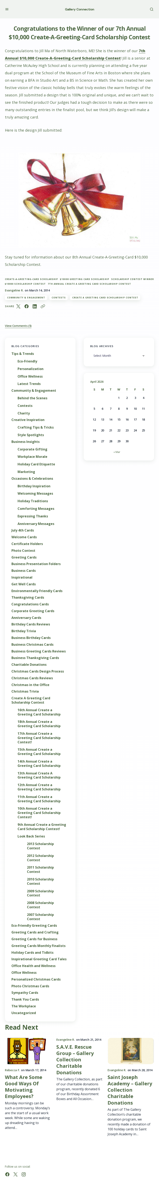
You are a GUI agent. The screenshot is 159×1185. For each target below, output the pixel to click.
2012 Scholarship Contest (40, 858)
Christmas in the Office (30, 685)
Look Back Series (31, 836)
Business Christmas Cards (32, 644)
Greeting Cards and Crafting (35, 932)
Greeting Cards (24, 557)
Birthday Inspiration (34, 486)
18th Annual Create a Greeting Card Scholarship (39, 724)
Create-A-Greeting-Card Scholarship (31, 279)
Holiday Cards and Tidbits (32, 952)
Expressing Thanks (33, 516)
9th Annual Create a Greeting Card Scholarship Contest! (42, 827)
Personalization (30, 369)
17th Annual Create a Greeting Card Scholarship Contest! (39, 737)
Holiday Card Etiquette (36, 464)
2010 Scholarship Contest (40, 881)
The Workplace (23, 1006)
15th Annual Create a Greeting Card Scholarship (39, 751)
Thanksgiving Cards (27, 597)
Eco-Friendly (27, 361)
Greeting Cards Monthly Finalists (38, 946)
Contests (59, 297)
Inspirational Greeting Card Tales (39, 959)
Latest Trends (29, 384)
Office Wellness (30, 376)
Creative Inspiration (27, 420)
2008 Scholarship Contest (40, 905)
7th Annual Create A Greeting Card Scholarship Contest (89, 284)
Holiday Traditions (33, 501)
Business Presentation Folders (36, 564)
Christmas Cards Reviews (32, 678)
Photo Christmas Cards (30, 986)
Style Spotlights (31, 435)
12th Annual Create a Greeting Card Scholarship (39, 787)
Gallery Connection (79, 9)
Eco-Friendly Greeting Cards (34, 925)
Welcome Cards (24, 537)
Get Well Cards (23, 584)
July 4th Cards (22, 530)
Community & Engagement (26, 297)
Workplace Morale (32, 457)
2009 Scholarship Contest (40, 893)
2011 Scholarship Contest (40, 869)
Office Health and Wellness (33, 966)
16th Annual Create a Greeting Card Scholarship (39, 712)
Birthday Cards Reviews (30, 624)
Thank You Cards (25, 999)
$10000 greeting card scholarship (84, 279)
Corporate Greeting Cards (32, 611)
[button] (7, 9)
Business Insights (25, 442)
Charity (24, 413)
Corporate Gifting (32, 449)
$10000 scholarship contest (25, 284)
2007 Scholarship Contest (40, 917)
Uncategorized (23, 1013)
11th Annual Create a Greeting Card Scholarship (39, 799)
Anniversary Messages (36, 524)
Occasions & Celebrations (32, 478)
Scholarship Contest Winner (132, 279)
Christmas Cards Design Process (37, 671)
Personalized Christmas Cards (36, 979)
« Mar (116, 452)
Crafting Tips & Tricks (36, 427)
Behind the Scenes (32, 398)
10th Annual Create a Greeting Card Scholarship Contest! (39, 812)
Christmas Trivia (25, 691)
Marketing (26, 472)
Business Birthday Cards (31, 638)
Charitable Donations (29, 664)
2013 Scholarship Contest (40, 846)
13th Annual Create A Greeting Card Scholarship (39, 775)
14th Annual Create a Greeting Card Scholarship (39, 763)
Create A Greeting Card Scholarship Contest (105, 297)
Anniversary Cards (26, 618)
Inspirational (21, 577)
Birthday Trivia (23, 631)
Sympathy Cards (24, 993)
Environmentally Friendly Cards (36, 591)
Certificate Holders (27, 544)
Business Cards (23, 571)
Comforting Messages (36, 509)
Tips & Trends (22, 354)
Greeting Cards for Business (34, 939)
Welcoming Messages (35, 493)
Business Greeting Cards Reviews (38, 651)
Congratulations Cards (30, 604)
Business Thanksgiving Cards (35, 658)
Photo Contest (23, 550)
